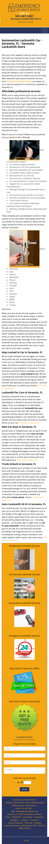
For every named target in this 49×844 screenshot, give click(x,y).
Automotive (38, 817)
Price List (28, 823)
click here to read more (29, 422)
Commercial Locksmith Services (24, 574)
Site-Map (37, 823)
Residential (16, 817)
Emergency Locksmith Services (24, 635)
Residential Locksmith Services (24, 545)
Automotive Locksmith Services (24, 603)
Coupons (24, 820)
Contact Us (34, 820)
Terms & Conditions (15, 823)
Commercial (27, 817)
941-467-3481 (24, 16)
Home (7, 817)
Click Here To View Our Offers (24, 668)
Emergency (14, 820)
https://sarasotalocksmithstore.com (24, 811)
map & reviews (30, 806)
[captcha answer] (27, 782)
